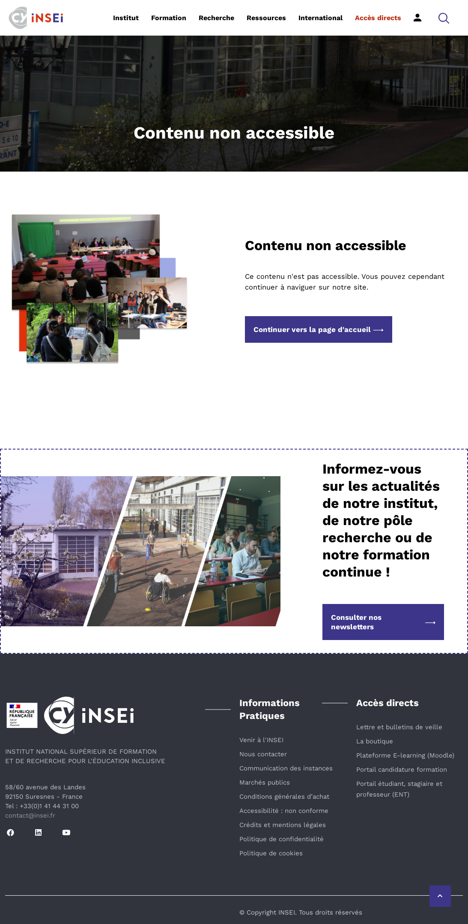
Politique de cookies (271, 853)
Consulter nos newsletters (383, 622)
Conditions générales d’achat (284, 796)
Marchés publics (264, 782)
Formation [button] (168, 18)
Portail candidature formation (401, 769)
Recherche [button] (216, 18)
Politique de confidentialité (281, 839)
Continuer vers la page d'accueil (318, 329)
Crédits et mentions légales (282, 825)
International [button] (320, 18)
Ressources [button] (266, 18)
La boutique (374, 741)
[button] (443, 18)
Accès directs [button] (378, 18)
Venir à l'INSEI (261, 740)
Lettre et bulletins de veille (399, 727)
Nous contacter (263, 754)
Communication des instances (286, 768)
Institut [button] (126, 18)
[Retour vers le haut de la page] (440, 896)
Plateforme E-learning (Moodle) (405, 755)
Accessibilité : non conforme (283, 811)
